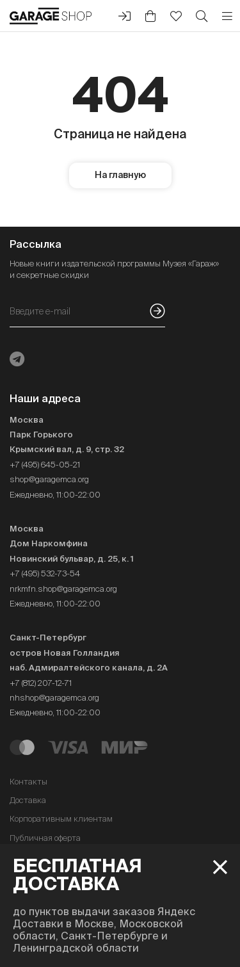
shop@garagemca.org (49, 479)
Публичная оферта (45, 838)
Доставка (28, 800)
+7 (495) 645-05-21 (45, 464)
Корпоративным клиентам (61, 819)
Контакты (28, 781)
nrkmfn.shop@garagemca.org (63, 589)
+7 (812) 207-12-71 (41, 683)
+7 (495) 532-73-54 (45, 573)
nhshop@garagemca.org (54, 698)
